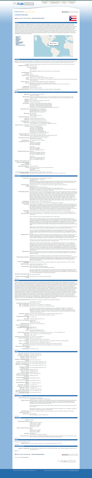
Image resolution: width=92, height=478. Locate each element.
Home (44, 2)
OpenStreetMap (70, 56)
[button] (58, 43)
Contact (14, 470)
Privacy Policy (25, 470)
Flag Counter (23, 3)
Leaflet (64, 56)
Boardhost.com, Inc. (32, 470)
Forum (72, 2)
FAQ (64, 2)
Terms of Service (19, 470)
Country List (54, 2)
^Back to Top (17, 90)
